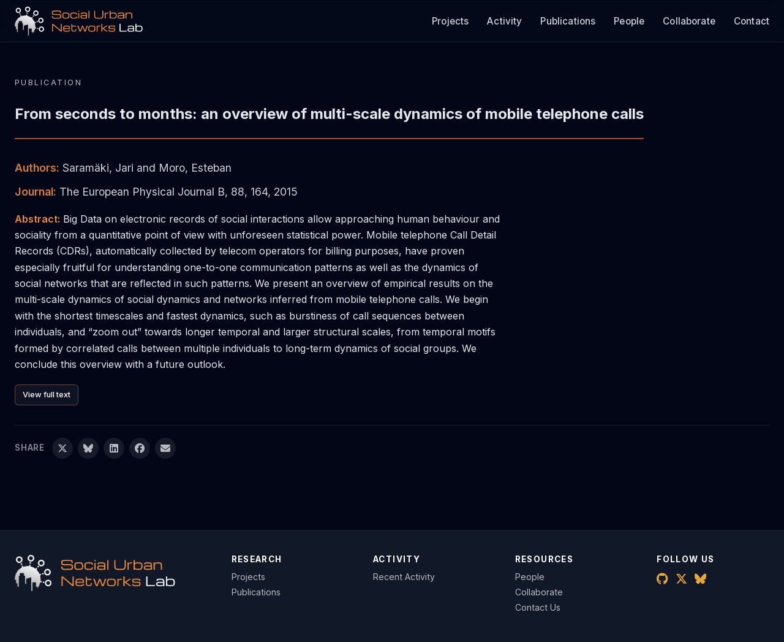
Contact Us (537, 607)
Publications (567, 21)
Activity (504, 21)
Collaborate (689, 21)
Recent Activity (404, 576)
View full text (46, 394)
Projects (450, 21)
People (629, 21)
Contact (751, 21)
